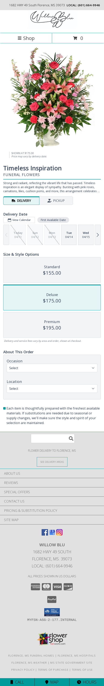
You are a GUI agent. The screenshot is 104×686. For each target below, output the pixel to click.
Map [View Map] (52, 682)
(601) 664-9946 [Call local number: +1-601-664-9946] (89, 5)
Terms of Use (82, 669)
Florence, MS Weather (29, 662)
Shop (26, 38)
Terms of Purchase (53, 669)
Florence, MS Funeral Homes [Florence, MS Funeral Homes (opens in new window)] (31, 655)
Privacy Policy (23, 669)
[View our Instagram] (59, 534)
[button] (52, 612)
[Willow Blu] (52, 27)
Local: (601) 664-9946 (52, 566)
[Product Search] (53, 438)
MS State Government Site (71, 662)
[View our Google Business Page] (52, 534)
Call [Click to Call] (17, 682)
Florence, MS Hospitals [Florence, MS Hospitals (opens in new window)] (77, 655)
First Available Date (53, 220)
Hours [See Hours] (87, 682)
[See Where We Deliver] (52, 462)
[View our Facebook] (45, 534)
